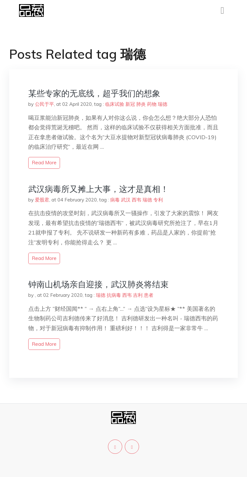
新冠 (130, 104)
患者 (148, 295)
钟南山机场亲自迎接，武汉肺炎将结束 (98, 284)
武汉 (125, 200)
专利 (158, 200)
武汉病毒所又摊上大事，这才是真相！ (98, 189)
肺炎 (141, 104)
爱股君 (42, 200)
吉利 (138, 295)
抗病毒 (114, 295)
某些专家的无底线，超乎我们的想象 (94, 93)
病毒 (115, 200)
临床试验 (114, 104)
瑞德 (162, 104)
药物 (152, 104)
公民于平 (44, 104)
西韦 (136, 200)
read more (44, 163)
